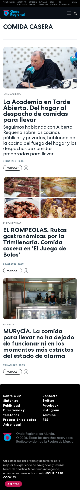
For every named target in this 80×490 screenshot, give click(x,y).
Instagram (50, 410)
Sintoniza (10, 401)
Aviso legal (12, 425)
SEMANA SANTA (33, 3)
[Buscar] (74, 13)
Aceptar (13, 484)
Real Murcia (53, 3)
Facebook (50, 405)
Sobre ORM (12, 396)
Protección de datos (19, 420)
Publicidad (11, 405)
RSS (45, 420)
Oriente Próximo (22, 3)
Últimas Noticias (43, 3)
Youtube (49, 415)
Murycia (8, 324)
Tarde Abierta (12, 93)
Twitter (48, 401)
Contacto (50, 396)
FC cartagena (65, 3)
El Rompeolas (12, 223)
